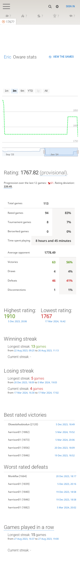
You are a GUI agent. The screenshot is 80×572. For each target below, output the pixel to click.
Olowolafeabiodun (19, 424)
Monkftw (13, 476)
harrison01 (14, 432)
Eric (7, 57)
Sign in (70, 6)
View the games (63, 56)
